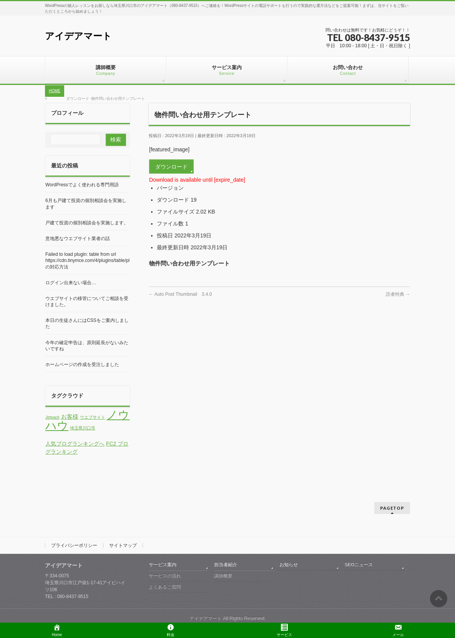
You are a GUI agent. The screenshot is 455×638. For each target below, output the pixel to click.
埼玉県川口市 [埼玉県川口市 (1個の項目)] (82, 428)
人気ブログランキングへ (75, 444)
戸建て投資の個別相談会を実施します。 (86, 222)
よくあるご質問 (165, 587)
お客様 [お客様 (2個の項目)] (69, 417)
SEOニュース (359, 564)
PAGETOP (392, 507)
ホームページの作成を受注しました (82, 364)
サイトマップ (123, 545)
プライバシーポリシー (74, 545)
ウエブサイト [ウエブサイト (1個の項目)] (92, 417)
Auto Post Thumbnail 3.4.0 (180, 294)
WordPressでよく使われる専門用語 (82, 184)
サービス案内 (162, 564)
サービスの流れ (165, 575)
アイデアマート (78, 36)
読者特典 (398, 294)
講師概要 (223, 575)
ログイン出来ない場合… (70, 282)
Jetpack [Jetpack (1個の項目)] (52, 417)
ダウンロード (171, 167)
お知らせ (288, 564)
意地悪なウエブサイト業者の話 (77, 238)
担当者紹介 (225, 564)
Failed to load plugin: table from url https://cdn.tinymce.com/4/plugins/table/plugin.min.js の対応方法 (100, 260)
